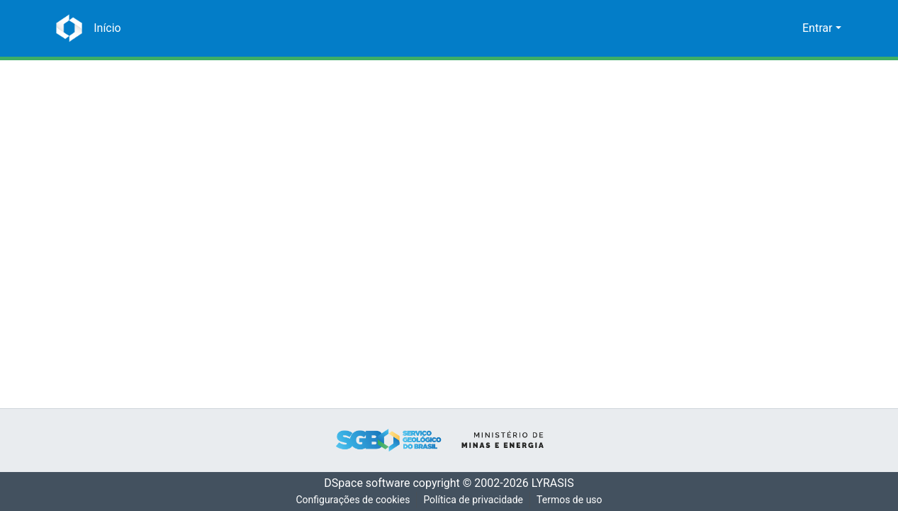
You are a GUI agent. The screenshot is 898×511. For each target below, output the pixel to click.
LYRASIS (556, 483)
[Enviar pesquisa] (769, 28)
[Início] (106, 28)
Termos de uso (571, 500)
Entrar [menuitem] (817, 28)
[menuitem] (789, 28)
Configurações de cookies (351, 500)
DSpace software (363, 483)
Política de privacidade (473, 500)
